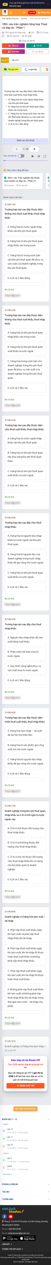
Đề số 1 (5, 60)
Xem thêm (7, 1174)
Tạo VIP (32, 12)
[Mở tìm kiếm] (24, 12)
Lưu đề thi (37, 52)
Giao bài (13, 52)
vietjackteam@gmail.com (19, 1233)
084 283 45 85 (15, 1229)
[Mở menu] (10, 12)
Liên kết (7, 1244)
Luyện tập (30, 69)
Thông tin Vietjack (12, 1249)
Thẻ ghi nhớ (11, 69)
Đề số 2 (15, 60)
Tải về (37, 46)
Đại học (24, 19)
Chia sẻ (13, 46)
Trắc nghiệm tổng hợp (10, 19)
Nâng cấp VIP (26, 1085)
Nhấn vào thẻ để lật (25, 140)
